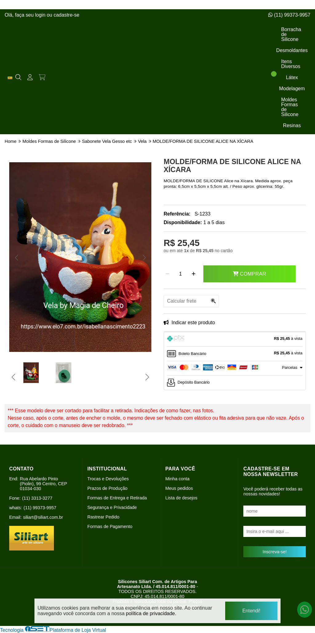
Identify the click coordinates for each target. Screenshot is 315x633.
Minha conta (177, 478)
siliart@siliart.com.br (43, 517)
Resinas (292, 125)
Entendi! (251, 610)
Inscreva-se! (274, 551)
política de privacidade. (151, 613)
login (41, 15)
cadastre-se (66, 15)
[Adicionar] (193, 274)
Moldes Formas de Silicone (289, 107)
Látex (292, 77)
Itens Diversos (290, 64)
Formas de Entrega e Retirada (117, 497)
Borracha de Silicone (291, 34)
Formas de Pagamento (109, 526)
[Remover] (167, 274)
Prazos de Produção (107, 488)
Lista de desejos (181, 497)
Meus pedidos (179, 488)
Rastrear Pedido (103, 516)
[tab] (234, 339)
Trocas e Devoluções (108, 478)
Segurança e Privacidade (112, 507)
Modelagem (292, 88)
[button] (16, 257)
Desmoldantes (292, 50)
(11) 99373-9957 (289, 15)
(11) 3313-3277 (37, 498)
